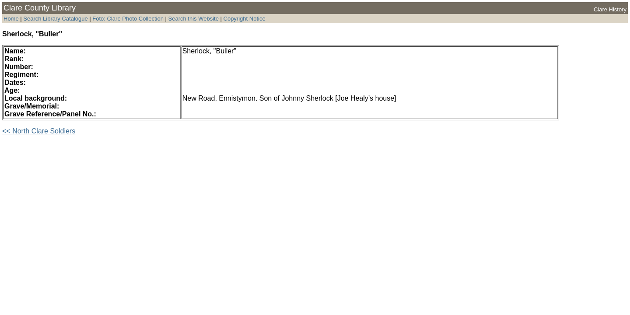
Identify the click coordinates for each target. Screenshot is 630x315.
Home (11, 18)
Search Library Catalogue (55, 18)
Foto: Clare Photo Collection (128, 18)
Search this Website (193, 18)
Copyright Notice (245, 18)
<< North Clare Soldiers (38, 131)
